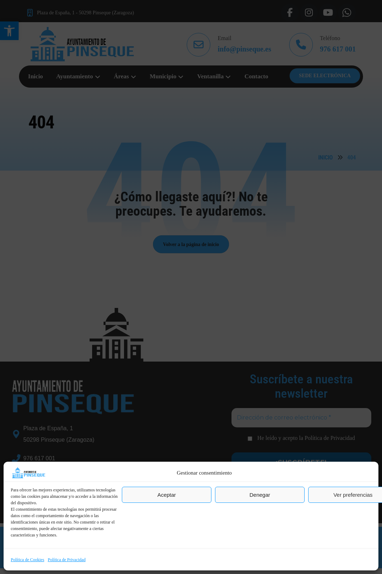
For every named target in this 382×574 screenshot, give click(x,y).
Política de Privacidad (66, 559)
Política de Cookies (27, 559)
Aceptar (166, 495)
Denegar (259, 495)
